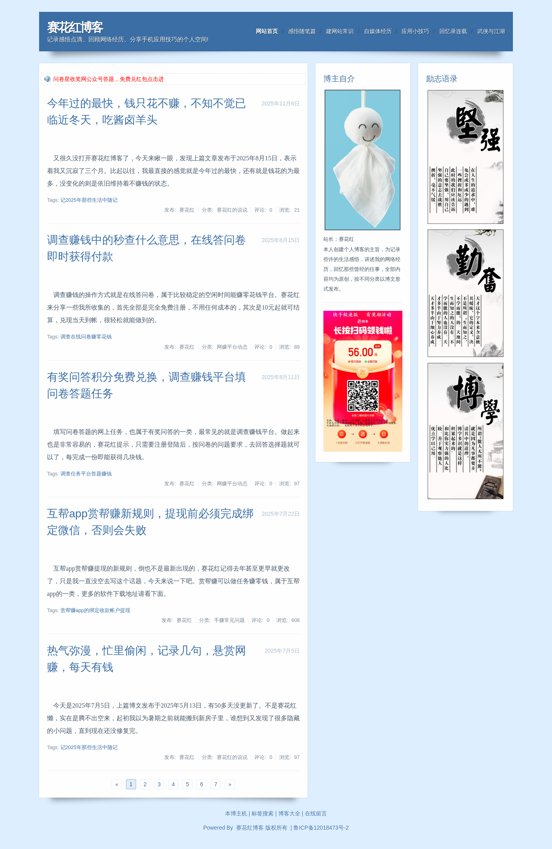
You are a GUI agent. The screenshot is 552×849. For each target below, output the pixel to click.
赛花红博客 (74, 27)
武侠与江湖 (491, 31)
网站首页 (267, 31)
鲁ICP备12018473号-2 (321, 828)
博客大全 (289, 813)
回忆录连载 (453, 31)
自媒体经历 (378, 31)
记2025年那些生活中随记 (89, 200)
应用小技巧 (415, 31)
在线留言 (316, 813)
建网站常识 (340, 31)
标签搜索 (263, 813)
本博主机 (236, 813)
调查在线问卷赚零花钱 (86, 337)
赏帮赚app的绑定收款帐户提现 (95, 610)
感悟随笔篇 (302, 31)
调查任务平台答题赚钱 (86, 474)
